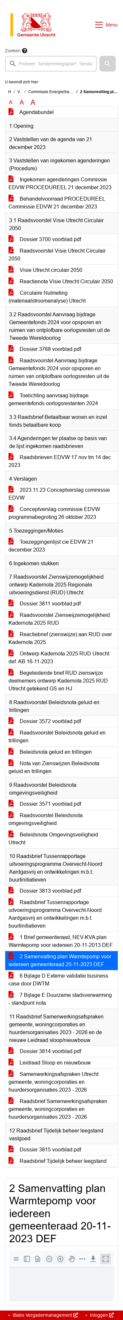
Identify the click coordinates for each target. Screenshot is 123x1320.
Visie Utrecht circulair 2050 (45, 270)
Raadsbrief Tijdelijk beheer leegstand (58, 1161)
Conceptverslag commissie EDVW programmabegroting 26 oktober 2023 (54, 513)
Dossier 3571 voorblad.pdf (45, 804)
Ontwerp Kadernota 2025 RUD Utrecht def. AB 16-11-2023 (59, 657)
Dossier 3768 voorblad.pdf (45, 349)
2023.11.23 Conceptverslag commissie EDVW (59, 494)
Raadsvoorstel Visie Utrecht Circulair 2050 (57, 254)
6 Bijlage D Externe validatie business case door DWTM (58, 979)
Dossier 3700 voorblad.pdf (45, 239)
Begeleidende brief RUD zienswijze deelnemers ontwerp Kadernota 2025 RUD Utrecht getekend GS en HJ (58, 680)
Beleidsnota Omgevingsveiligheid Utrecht (53, 838)
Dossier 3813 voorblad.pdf (45, 891)
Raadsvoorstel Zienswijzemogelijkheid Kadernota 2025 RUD (59, 619)
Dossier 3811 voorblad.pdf (45, 603)
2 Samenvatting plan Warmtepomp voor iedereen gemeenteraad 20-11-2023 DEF (60, 960)
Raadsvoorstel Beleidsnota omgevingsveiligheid (46, 819)
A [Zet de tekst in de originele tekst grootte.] (10, 102)
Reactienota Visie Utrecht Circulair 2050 (61, 281)
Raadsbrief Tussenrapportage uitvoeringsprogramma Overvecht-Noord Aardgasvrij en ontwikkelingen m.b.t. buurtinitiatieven (55, 914)
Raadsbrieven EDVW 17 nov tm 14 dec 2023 (60, 461)
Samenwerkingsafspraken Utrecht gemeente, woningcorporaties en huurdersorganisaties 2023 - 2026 (53, 1082)
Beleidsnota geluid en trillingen (50, 752)
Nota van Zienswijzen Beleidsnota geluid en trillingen (54, 767)
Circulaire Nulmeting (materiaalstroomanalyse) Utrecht (47, 297)
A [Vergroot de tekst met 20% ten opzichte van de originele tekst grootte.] (22, 102)
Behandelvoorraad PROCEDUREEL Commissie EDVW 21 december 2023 (57, 202)
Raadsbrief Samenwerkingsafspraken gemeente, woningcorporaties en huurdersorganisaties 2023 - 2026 (58, 1109)
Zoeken (13, 50)
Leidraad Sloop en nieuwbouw (50, 1062)
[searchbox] (51, 64)
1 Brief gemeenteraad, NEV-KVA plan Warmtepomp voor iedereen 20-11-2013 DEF (61, 941)
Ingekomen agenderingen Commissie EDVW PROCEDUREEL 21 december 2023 (60, 183)
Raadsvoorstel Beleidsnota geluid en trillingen (57, 736)
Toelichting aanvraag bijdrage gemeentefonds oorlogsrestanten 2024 (53, 399)
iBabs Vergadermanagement (44, 1315)
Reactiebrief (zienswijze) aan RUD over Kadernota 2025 (60, 638)
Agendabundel (31, 112)
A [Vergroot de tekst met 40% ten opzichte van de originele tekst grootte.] (33, 103)
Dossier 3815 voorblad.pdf (45, 1149)
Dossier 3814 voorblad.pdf (45, 1051)
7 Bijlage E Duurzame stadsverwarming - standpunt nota (60, 999)
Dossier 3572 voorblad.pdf (45, 721)
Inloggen (101, 1315)
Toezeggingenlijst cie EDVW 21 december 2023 (51, 546)
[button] (107, 64)
